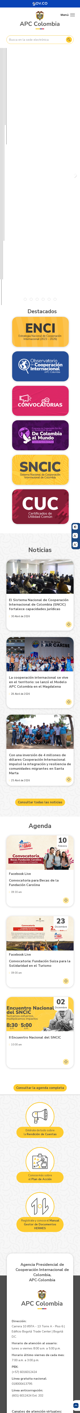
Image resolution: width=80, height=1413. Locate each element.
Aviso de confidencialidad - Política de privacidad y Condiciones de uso (39, 1335)
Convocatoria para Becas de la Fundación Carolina (34, 709)
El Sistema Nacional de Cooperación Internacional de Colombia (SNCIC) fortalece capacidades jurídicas (38, 431)
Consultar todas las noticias (40, 629)
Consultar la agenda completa (40, 914)
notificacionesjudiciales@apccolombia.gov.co (45, 1298)
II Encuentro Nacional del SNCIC (35, 864)
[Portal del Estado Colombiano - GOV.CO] (40, 3)
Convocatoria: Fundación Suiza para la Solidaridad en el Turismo (39, 790)
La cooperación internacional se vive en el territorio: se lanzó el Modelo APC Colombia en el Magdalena (38, 508)
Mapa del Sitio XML (39, 1352)
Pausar (7, 125)
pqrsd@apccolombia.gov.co (32, 1247)
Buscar (69, 39)
